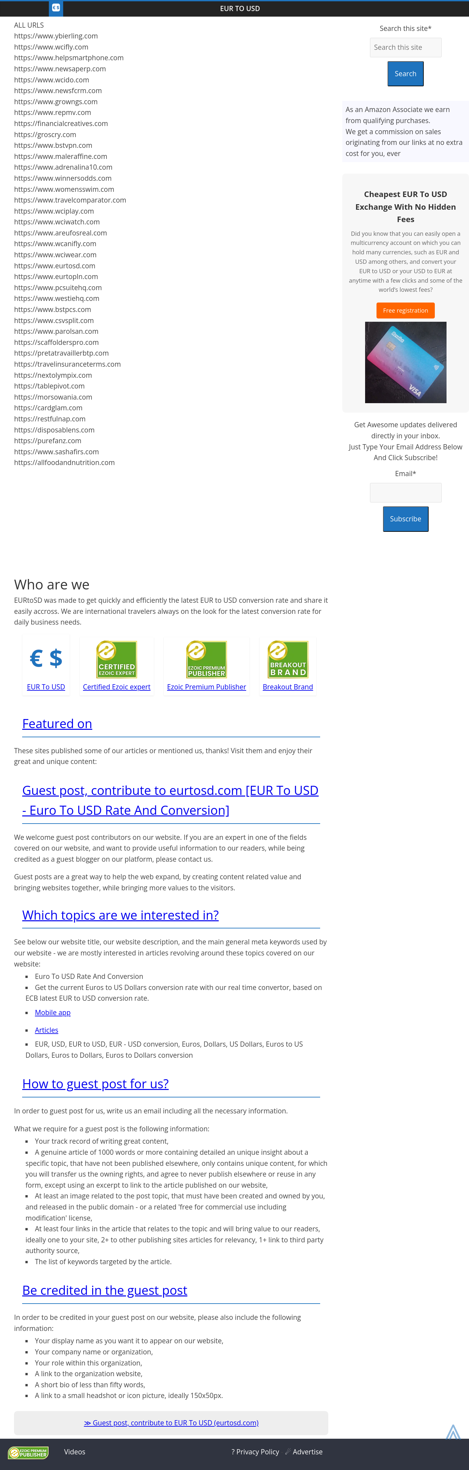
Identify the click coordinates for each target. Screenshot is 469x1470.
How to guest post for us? (95, 1083)
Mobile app (53, 1012)
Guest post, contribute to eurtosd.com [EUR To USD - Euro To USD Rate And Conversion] (170, 800)
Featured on (57, 723)
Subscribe (405, 518)
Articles (46, 1030)
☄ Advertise (304, 1451)
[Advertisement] (171, 517)
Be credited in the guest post (104, 1289)
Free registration (405, 310)
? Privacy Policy (255, 1451)
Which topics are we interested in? (120, 914)
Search (406, 73)
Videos (74, 1451)
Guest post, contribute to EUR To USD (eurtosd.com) (176, 1422)
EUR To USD (240, 8)
